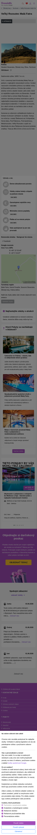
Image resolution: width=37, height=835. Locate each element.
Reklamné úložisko (10, 811)
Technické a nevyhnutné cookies (15, 805)
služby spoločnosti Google (17, 763)
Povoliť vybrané (18, 827)
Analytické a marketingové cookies (16, 808)
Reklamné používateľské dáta (14, 813)
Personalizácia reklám (11, 816)
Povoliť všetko (18, 823)
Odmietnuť (18, 831)
